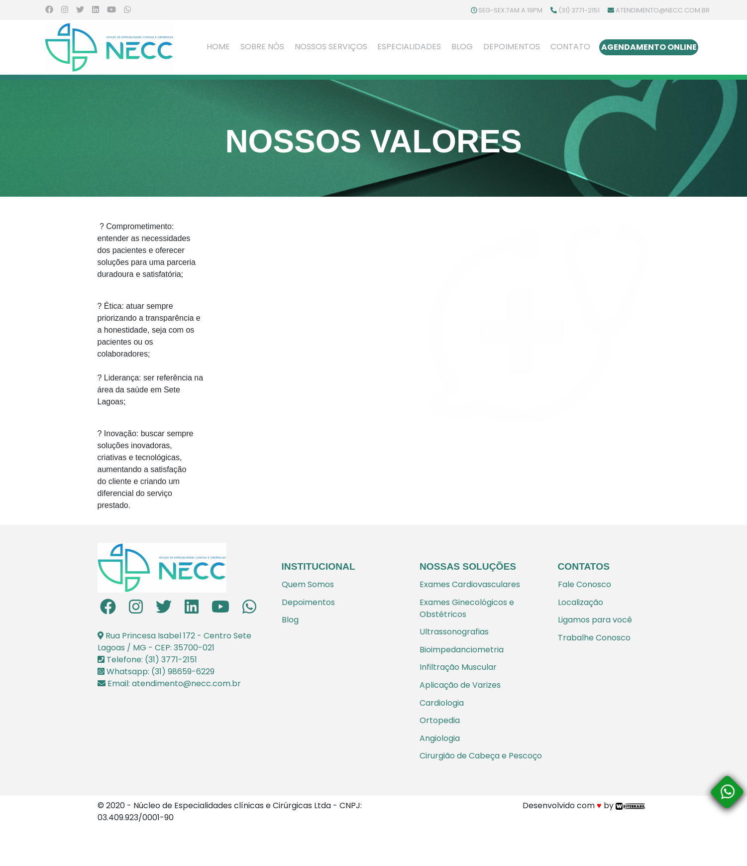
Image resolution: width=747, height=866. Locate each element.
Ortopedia (440, 720)
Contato (570, 46)
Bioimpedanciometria (462, 649)
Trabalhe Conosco (594, 637)
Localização (580, 602)
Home (218, 46)
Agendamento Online (649, 47)
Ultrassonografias (454, 631)
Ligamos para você (595, 619)
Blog (462, 46)
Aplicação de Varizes (460, 685)
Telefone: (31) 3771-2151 (147, 659)
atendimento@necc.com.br (659, 10)
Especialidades (409, 46)
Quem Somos (308, 584)
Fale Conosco (584, 584)
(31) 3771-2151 (575, 10)
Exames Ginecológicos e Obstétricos (467, 608)
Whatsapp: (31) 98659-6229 (156, 671)
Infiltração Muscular (458, 667)
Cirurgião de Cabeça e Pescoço (481, 755)
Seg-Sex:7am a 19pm (507, 10)
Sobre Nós (262, 46)
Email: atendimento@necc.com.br (169, 683)
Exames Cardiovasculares (470, 584)
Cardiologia (442, 703)
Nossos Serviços (331, 46)
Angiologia (440, 738)
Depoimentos (511, 46)
